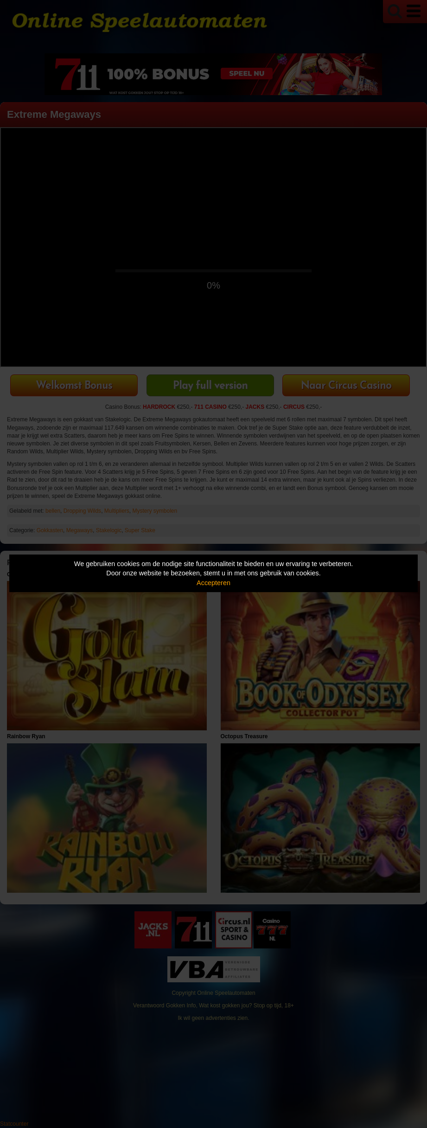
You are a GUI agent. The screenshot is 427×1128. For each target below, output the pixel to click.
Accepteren (213, 583)
